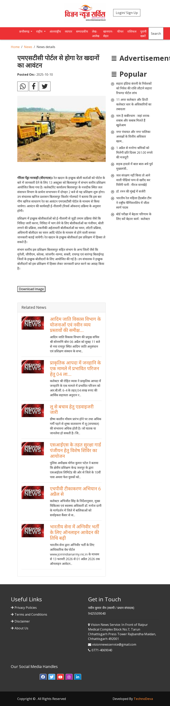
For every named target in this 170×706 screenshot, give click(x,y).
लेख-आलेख (95, 33)
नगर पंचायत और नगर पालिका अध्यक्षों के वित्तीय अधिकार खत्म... (133, 136)
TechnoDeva (143, 699)
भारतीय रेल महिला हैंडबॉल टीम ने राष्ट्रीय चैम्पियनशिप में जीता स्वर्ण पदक (134, 203)
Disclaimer (22, 621)
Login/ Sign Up (127, 13)
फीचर (120, 31)
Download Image (31, 289)
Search (156, 33)
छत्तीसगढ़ (24, 31)
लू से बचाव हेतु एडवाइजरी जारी (72, 409)
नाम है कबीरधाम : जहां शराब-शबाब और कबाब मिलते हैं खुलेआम (133, 120)
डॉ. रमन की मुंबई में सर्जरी (130, 191)
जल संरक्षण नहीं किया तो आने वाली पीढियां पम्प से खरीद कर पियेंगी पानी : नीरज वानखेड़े (133, 180)
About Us (21, 628)
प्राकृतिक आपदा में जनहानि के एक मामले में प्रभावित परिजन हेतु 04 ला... (75, 368)
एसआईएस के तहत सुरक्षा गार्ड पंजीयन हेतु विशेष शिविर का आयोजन (75, 450)
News (28, 47)
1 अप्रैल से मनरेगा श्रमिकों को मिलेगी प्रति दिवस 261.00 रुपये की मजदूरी (134, 152)
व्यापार (68, 31)
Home (15, 47)
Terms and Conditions (31, 614)
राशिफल (131, 31)
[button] (43, 677)
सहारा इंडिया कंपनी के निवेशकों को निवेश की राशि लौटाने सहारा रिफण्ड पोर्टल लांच (134, 88)
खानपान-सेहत (108, 33)
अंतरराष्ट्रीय (55, 31)
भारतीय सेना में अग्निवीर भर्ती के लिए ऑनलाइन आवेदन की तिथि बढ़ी (74, 532)
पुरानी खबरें (143, 33)
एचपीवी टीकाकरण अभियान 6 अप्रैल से (75, 491)
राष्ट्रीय (39, 31)
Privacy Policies (26, 607)
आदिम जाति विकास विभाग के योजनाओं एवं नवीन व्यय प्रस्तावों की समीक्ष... (75, 324)
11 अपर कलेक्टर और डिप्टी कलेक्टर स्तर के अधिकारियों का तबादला (133, 104)
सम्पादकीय (82, 31)
